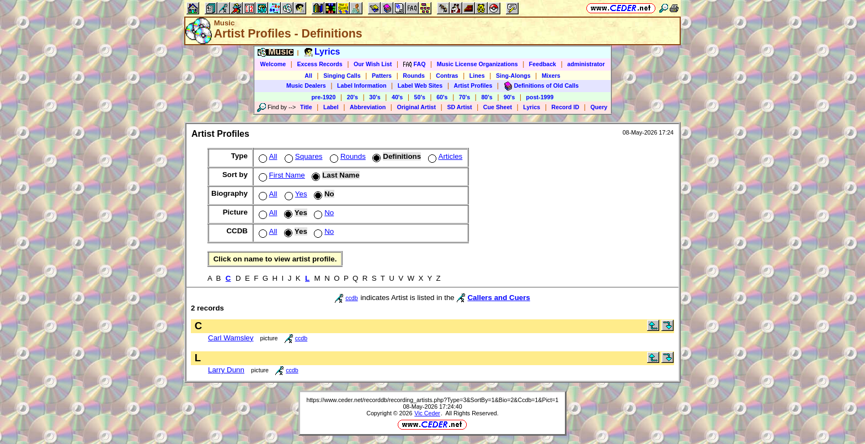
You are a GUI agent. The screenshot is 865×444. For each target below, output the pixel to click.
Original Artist (416, 107)
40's (397, 97)
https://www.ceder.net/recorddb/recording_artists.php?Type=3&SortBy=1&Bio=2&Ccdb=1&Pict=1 (432, 400)
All (308, 75)
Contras (447, 75)
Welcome (273, 64)
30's (374, 97)
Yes (294, 194)
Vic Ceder (427, 413)
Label (331, 107)
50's (419, 97)
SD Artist (459, 107)
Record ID (565, 107)
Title (306, 107)
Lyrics (531, 107)
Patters (382, 75)
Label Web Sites (420, 85)
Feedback (542, 64)
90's (509, 97)
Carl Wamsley (230, 338)
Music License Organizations (477, 64)
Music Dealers (306, 85)
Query (598, 107)
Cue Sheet (497, 107)
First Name (281, 175)
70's (464, 97)
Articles (444, 156)
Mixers (551, 75)
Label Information (361, 85)
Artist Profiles (473, 85)
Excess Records (319, 64)
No (323, 212)
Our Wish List (373, 64)
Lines (477, 75)
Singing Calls (342, 75)
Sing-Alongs (513, 75)
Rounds (414, 75)
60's (441, 97)
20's (352, 97)
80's (486, 97)
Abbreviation (368, 107)
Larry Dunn (226, 370)
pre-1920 (324, 97)
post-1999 (540, 97)
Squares (302, 156)
